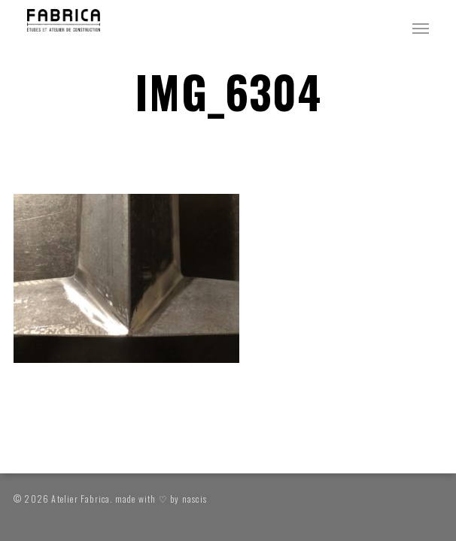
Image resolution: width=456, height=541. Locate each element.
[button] (420, 27)
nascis (194, 498)
